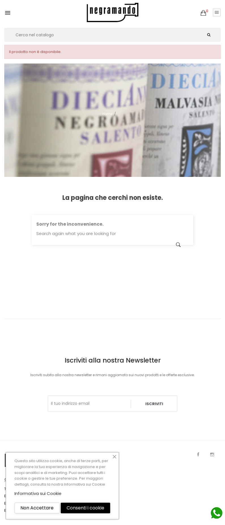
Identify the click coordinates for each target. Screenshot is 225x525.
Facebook (198, 454)
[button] (203, 13)
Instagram (212, 454)
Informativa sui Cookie (84, 484)
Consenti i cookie (85, 508)
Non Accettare (37, 508)
